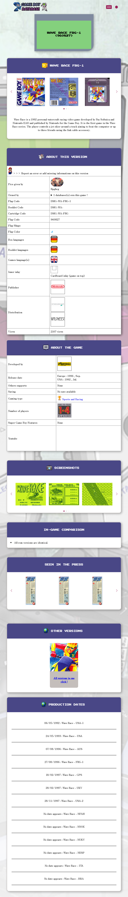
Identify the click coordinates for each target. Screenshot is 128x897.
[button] (117, 91)
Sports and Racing (72, 399)
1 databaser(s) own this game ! (70, 195)
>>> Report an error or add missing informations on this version (50, 173)
